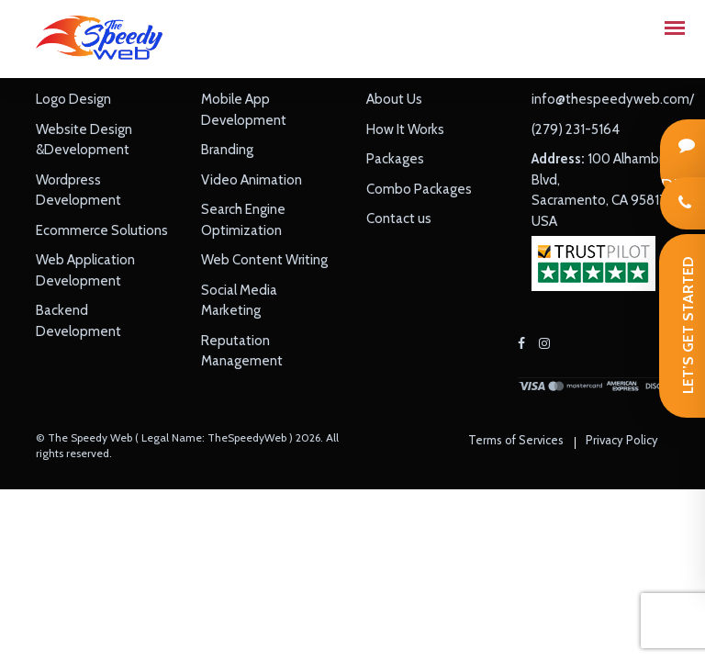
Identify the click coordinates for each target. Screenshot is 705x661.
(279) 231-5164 (576, 129)
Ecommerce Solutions (102, 230)
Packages (395, 159)
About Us (394, 99)
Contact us (398, 218)
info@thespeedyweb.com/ (613, 99)
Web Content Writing (264, 260)
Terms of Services (516, 439)
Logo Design (73, 99)
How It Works (405, 129)
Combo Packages (419, 189)
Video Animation (251, 180)
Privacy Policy (622, 439)
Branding (227, 149)
